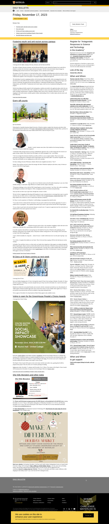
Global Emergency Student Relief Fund (54, 195)
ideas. (45, 358)
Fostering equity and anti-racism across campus (26, 26)
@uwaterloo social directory (69, 511)
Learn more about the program (19, 97)
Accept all (88, 515)
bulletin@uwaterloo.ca (75, 34)
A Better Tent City (28, 469)
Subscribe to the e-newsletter (30, 491)
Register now (88, 125)
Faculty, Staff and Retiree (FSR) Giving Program (42, 128)
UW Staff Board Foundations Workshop (79, 214)
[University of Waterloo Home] (19, 2)
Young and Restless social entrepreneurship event (81, 168)
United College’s (21, 355)
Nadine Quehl (87, 351)
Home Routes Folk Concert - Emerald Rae (80, 172)
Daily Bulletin (19, 479)
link (76, 232)
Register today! (50, 368)
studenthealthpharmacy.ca (77, 95)
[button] (85, 2)
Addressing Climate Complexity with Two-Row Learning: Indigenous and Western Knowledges (81, 129)
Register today (78, 187)
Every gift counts (20, 29)
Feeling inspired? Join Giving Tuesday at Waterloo (24, 253)
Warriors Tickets (81, 269)
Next (18, 23)
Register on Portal (78, 261)
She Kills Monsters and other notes (24, 35)
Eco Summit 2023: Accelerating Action (79, 210)
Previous (15, 23)
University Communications (57, 486)
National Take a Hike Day (76, 72)
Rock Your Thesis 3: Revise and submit (79, 111)
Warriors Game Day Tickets (76, 78)
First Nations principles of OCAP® (78, 184)
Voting (14, 367)
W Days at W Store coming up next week (25, 31)
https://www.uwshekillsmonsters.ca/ (23, 406)
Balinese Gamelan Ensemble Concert (79, 275)
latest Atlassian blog (19, 408)
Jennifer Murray (39, 249)
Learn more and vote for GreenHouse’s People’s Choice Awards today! (29, 371)
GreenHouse (39, 355)
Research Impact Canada (80, 314)
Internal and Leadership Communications (37, 486)
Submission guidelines (18, 491)
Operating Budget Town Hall (80, 332)
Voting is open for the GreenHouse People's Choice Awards (29, 33)
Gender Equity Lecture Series (81, 192)
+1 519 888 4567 (19, 502)
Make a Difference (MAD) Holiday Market (40, 466)
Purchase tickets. (78, 159)
